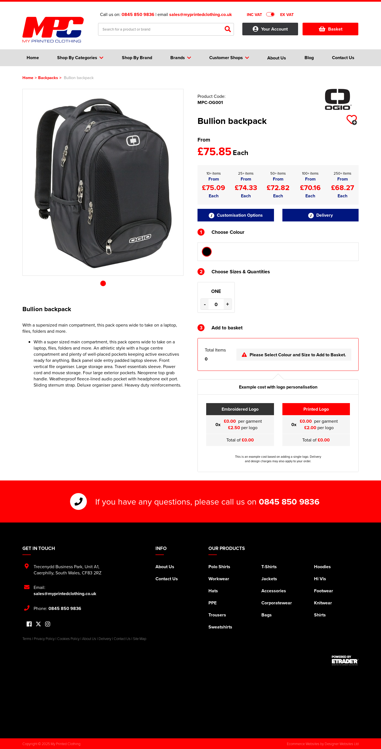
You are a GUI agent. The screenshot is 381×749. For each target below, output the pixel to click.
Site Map (139, 638)
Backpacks (48, 77)
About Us (164, 566)
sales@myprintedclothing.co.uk (200, 14)
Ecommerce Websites (303, 743)
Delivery (320, 215)
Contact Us (166, 578)
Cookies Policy (68, 638)
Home (27, 77)
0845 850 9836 (138, 14)
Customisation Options (236, 215)
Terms (26, 638)
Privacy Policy (44, 638)
